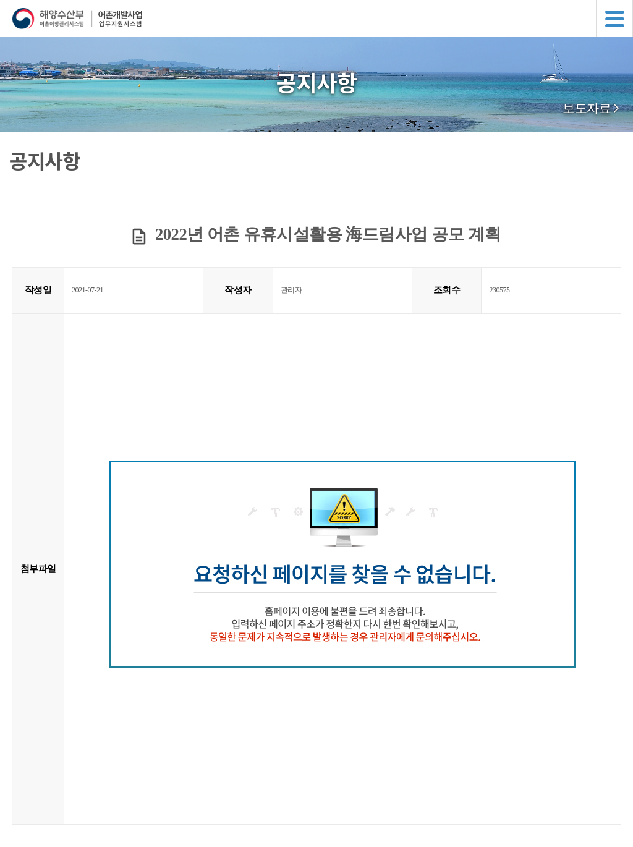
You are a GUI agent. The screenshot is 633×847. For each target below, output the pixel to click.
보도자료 (587, 108)
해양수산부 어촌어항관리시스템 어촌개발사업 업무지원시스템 (322, 18)
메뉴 (614, 18)
